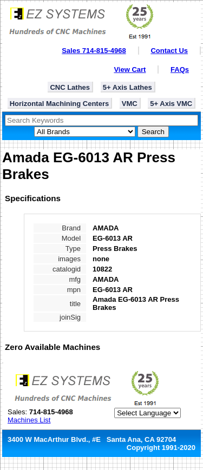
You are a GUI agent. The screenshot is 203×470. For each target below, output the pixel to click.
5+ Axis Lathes (127, 87)
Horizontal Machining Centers (59, 104)
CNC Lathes (70, 87)
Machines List (29, 420)
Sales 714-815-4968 (94, 51)
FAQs (180, 69)
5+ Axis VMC (171, 104)
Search (153, 132)
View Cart (130, 69)
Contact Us (169, 51)
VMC (129, 104)
